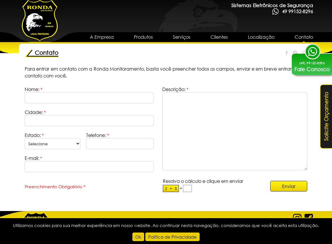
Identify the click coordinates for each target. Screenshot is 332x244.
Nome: (33, 89)
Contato (304, 37)
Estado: (34, 135)
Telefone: (97, 135)
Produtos (143, 37)
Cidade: (35, 112)
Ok (138, 237)
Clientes (219, 37)
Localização (261, 37)
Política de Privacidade (172, 237)
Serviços (181, 37)
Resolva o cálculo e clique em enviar (203, 181)
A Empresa (102, 37)
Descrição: (175, 89)
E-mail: (33, 158)
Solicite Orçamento (326, 116)
